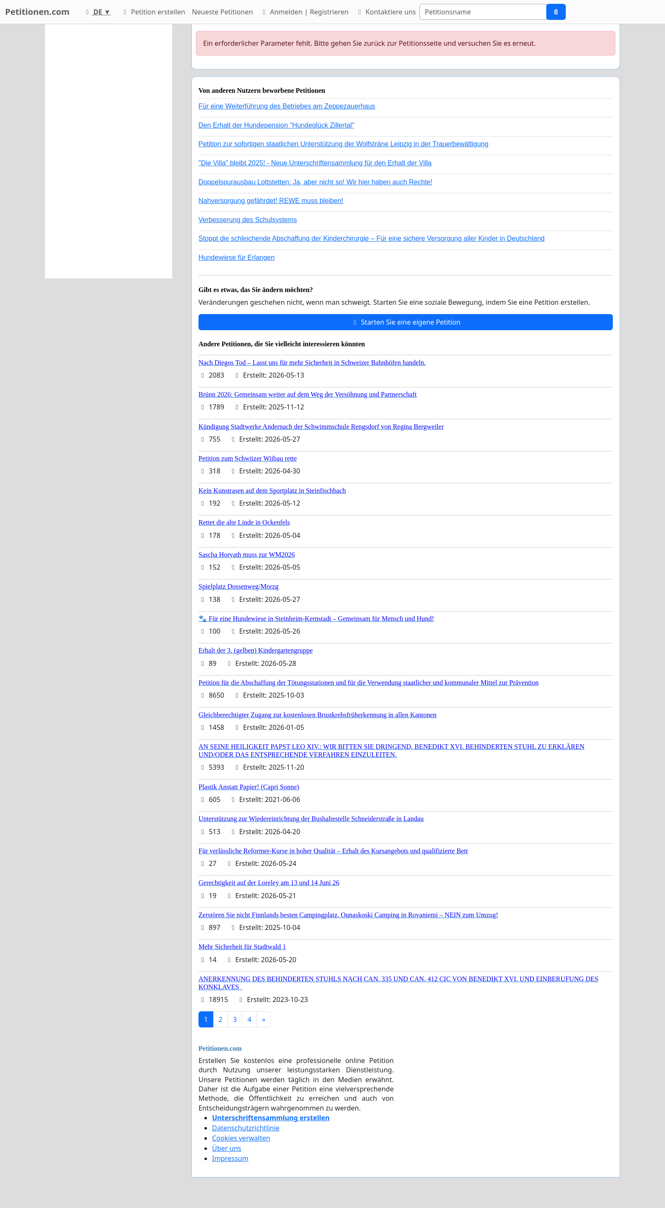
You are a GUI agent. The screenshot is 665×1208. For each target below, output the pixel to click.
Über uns (226, 1148)
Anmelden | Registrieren (304, 12)
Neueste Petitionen (222, 12)
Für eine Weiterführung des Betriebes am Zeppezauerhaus (286, 106)
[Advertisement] (108, 151)
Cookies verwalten (241, 1138)
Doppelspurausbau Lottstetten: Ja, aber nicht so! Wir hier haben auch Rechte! (315, 182)
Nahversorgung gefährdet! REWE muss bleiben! (271, 200)
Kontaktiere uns (385, 12)
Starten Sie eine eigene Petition (406, 322)
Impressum (230, 1158)
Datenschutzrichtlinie (245, 1128)
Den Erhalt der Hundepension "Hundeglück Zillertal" (276, 125)
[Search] (483, 12)
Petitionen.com (37, 11)
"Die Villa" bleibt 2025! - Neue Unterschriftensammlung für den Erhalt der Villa (315, 163)
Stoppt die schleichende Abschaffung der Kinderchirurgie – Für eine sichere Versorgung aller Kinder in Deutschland (371, 238)
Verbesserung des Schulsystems (247, 219)
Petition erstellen (153, 12)
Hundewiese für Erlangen (236, 257)
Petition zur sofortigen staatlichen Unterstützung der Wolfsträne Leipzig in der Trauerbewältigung (343, 144)
